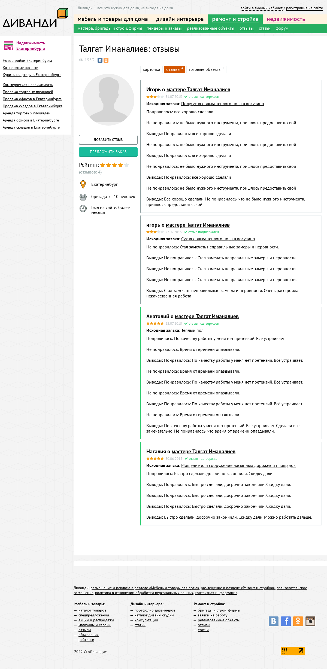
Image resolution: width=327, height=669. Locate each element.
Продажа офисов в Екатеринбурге (32, 98)
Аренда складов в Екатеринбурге (31, 127)
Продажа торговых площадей (28, 91)
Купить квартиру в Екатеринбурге (32, 74)
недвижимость (286, 19)
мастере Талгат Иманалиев (198, 89)
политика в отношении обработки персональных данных (144, 592)
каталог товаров (92, 610)
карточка (151, 69)
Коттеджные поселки (20, 67)
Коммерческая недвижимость (28, 84)
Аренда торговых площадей (26, 113)
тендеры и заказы (164, 28)
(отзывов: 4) (90, 172)
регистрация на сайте (304, 7)
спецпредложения (93, 615)
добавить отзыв (108, 139)
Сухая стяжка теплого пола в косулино (218, 238)
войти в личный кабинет (262, 7)
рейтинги (86, 639)
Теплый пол (192, 330)
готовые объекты (205, 69)
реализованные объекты (210, 28)
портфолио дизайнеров (155, 610)
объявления (88, 634)
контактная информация (216, 592)
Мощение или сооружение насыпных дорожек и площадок (238, 465)
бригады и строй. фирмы (219, 610)
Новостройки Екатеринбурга (27, 60)
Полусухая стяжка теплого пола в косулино (222, 103)
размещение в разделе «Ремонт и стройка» (238, 587)
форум (282, 28)
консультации (146, 620)
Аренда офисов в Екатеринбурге (31, 120)
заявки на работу (213, 615)
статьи (265, 28)
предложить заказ (108, 151)
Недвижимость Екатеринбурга (30, 45)
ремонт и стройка (235, 19)
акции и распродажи (96, 620)
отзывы (247, 28)
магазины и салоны (94, 624)
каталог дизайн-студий (154, 615)
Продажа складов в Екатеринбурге (32, 106)
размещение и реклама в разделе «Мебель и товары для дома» (144, 587)
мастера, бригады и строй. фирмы (110, 28)
